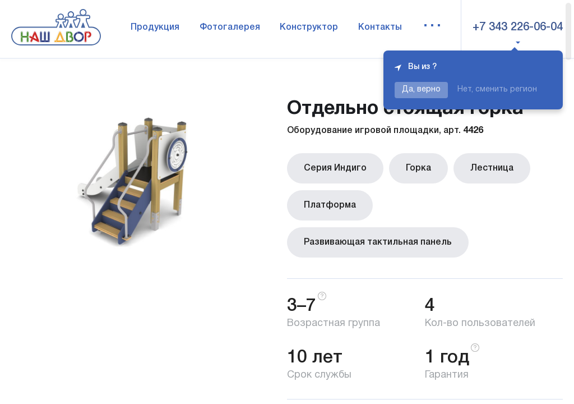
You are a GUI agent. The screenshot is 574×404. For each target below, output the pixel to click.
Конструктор (309, 27)
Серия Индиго (335, 168)
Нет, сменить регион (497, 89)
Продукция (155, 27)
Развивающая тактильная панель (378, 242)
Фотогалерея (230, 27)
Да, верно (421, 89)
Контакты (380, 27)
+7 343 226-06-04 (518, 27)
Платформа (330, 205)
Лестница (491, 168)
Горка (418, 168)
